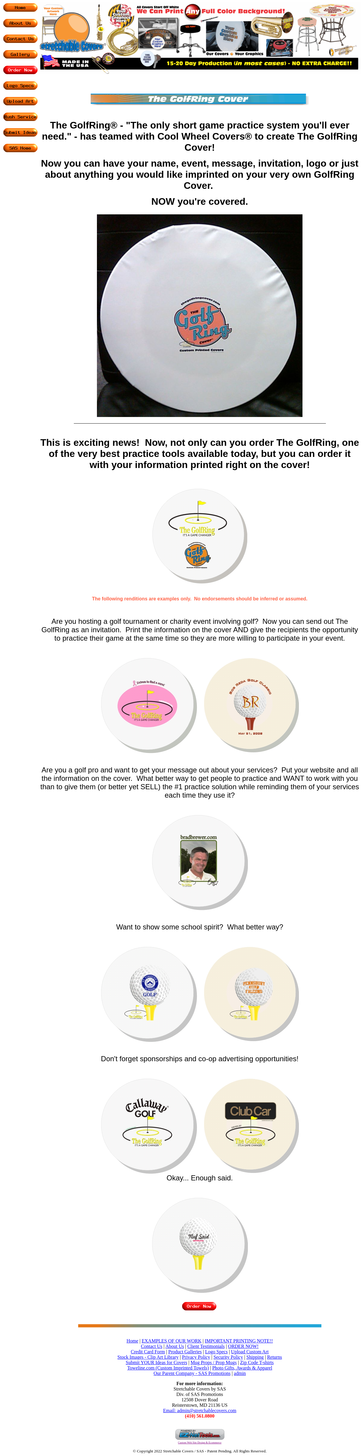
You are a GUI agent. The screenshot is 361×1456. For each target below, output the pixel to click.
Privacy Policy (196, 1357)
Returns (274, 1357)
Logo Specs (216, 1351)
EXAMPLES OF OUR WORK (171, 1340)
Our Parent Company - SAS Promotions (192, 1373)
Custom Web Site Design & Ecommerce (199, 1442)
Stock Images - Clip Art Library (148, 1357)
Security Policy (228, 1357)
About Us (174, 1346)
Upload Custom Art (250, 1351)
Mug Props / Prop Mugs (214, 1362)
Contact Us (151, 1346)
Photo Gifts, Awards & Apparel (242, 1367)
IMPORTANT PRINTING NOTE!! (239, 1340)
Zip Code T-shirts (257, 1362)
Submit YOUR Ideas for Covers (156, 1362)
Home (132, 1340)
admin (240, 1373)
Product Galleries (185, 1351)
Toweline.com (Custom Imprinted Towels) (168, 1367)
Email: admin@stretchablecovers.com (199, 1410)
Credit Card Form (148, 1351)
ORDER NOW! (243, 1346)
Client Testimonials (205, 1346)
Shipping (255, 1357)
